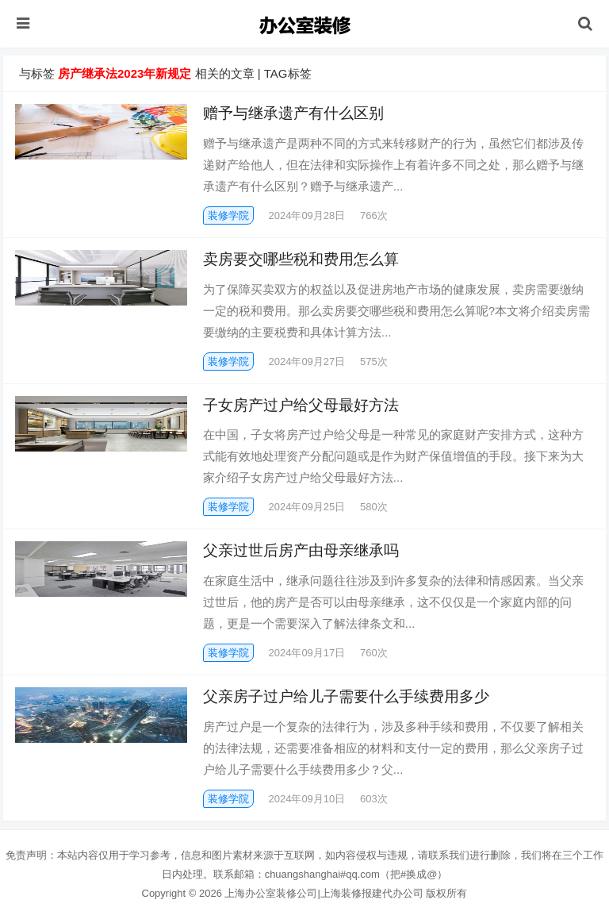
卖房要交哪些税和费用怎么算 (301, 259)
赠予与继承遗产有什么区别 (293, 113)
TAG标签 (288, 73)
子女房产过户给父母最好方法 (301, 405)
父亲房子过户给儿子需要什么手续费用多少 (346, 696)
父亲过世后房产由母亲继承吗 (301, 550)
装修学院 (228, 215)
